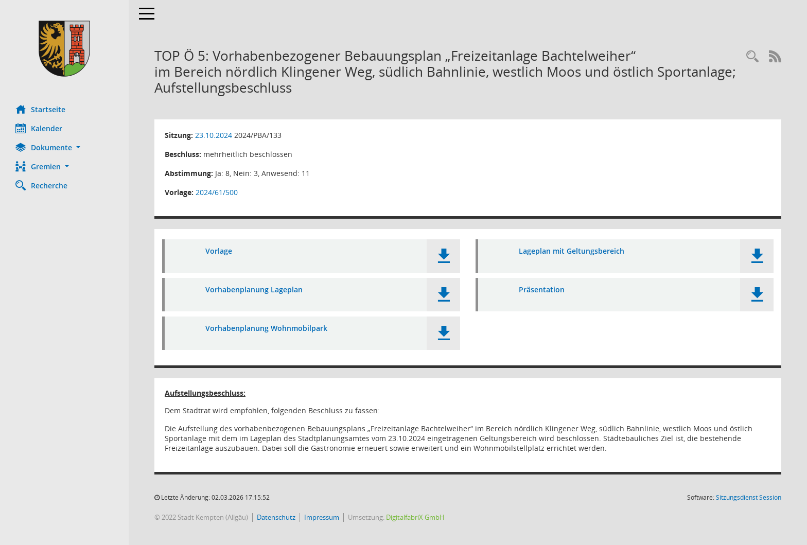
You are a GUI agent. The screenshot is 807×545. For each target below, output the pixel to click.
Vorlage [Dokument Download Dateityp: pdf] (218, 251)
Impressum (321, 517)
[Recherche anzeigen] (752, 56)
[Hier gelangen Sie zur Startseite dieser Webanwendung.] (64, 48)
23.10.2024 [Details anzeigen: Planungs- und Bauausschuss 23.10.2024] (213, 135)
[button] (64, 147)
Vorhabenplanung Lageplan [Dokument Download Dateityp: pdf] (254, 289)
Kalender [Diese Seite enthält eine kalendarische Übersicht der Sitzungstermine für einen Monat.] (38, 128)
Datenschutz (276, 517)
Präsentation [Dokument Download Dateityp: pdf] (542, 289)
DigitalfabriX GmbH (415, 517)
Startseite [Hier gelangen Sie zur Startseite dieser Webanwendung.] (40, 109)
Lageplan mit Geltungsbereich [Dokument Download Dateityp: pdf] (571, 251)
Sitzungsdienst (748, 497)
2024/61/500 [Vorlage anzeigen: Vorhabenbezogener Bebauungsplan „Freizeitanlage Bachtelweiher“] (217, 192)
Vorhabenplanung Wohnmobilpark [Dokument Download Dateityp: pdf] (266, 328)
